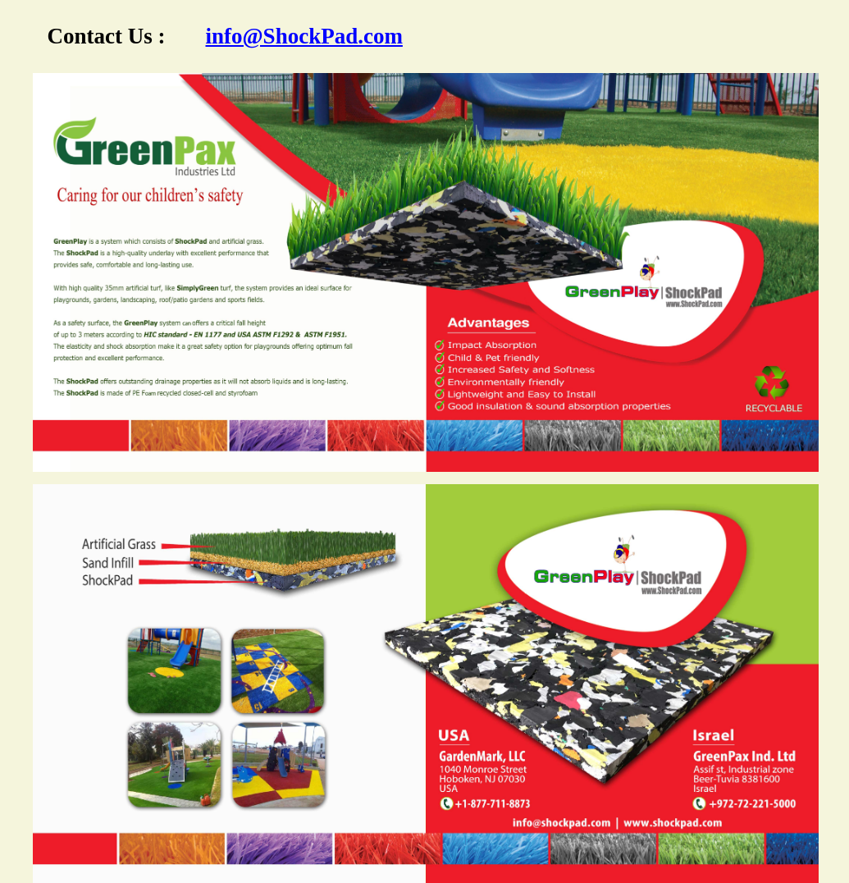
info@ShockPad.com (304, 36)
